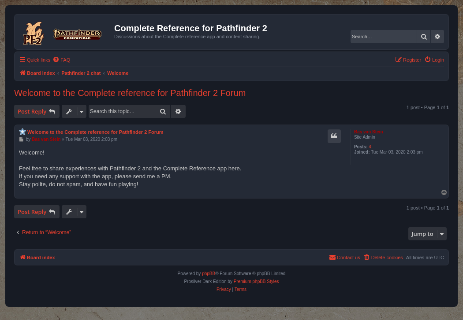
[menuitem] (61, 60)
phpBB (208, 273)
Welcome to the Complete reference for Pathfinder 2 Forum (130, 93)
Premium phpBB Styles (256, 281)
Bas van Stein (368, 131)
